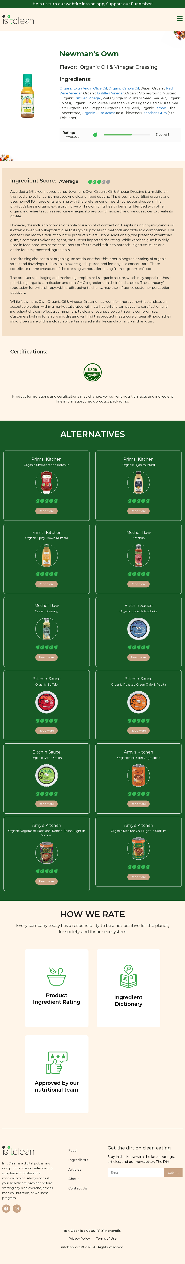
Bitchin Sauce (138, 605)
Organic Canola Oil (123, 88)
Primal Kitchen (46, 459)
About (75, 1179)
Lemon (160, 108)
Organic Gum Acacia (98, 113)
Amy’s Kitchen (138, 752)
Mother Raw (138, 532)
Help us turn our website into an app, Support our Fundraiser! (93, 4)
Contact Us (79, 1188)
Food (74, 1150)
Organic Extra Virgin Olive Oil (83, 88)
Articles (76, 1169)
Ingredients (80, 1160)
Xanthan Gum (155, 113)
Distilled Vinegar (110, 93)
